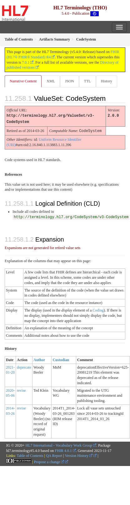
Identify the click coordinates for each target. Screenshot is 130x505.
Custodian (60, 359)
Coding (97, 309)
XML (51, 81)
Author (39, 359)
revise (21, 389)
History (106, 81)
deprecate (24, 366)
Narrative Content (23, 81)
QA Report (54, 455)
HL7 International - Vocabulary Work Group (59, 444)
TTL (87, 81)
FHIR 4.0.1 (63, 450)
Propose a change (49, 461)
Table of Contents (30, 455)
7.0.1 (25, 62)
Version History (79, 455)
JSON (69, 81)
